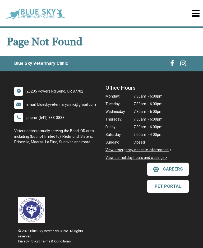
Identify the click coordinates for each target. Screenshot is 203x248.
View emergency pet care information (137, 150)
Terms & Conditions (56, 241)
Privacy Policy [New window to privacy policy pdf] (28, 241)
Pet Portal (168, 186)
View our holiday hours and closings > (136, 157)
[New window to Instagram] (183, 64)
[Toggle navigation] (195, 13)
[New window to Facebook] (172, 64)
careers (168, 169)
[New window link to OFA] (32, 210)
